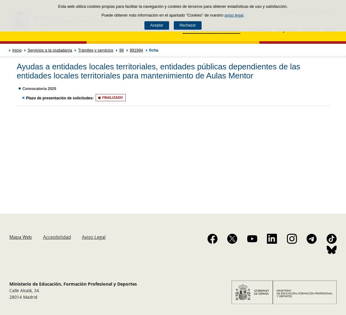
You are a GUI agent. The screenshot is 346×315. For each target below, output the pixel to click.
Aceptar (156, 25)
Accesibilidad (57, 237)
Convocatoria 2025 (39, 89)
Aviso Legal (94, 237)
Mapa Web (20, 237)
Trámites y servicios (95, 50)
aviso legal (233, 15)
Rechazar (188, 25)
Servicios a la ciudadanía (50, 50)
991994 (136, 50)
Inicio (17, 50)
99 (121, 50)
